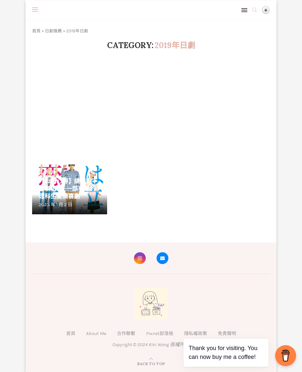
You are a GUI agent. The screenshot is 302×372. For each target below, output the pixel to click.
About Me (96, 333)
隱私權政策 (195, 333)
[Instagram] (140, 258)
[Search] (254, 9)
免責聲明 (227, 333)
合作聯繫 (126, 333)
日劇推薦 (53, 30)
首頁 (36, 30)
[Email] (162, 258)
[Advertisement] (151, 109)
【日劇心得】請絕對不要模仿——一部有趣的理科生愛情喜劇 (68, 188)
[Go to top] (151, 363)
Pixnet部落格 (159, 333)
